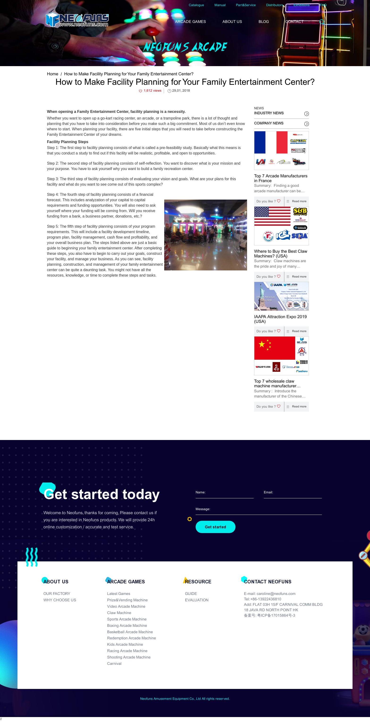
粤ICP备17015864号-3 (276, 616)
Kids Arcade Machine (125, 645)
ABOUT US (232, 22)
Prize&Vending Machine (127, 600)
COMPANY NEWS (268, 123)
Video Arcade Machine (126, 607)
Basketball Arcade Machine (130, 632)
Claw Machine (119, 613)
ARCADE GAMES (190, 22)
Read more (295, 201)
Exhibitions (302, 5)
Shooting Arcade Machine (129, 657)
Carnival (114, 664)
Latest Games (118, 594)
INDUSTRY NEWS (269, 113)
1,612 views (152, 90)
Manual (220, 5)
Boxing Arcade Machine (127, 626)
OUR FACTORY (56, 594)
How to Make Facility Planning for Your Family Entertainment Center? (128, 74)
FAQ (323, 5)
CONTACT (294, 22)
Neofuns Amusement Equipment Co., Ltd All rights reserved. (185, 699)
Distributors (274, 5)
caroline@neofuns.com (276, 594)
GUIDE (191, 594)
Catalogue (196, 5)
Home (52, 74)
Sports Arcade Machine (127, 619)
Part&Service (246, 5)
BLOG (264, 22)
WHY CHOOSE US (59, 600)
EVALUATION (197, 600)
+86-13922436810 (265, 599)
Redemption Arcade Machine (131, 638)
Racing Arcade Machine (127, 651)
